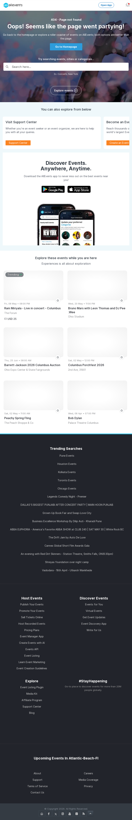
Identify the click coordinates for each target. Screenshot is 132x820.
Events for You (94, 604)
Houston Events (66, 463)
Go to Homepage (66, 46)
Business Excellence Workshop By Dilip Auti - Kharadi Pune (67, 521)
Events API (32, 649)
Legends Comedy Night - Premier (66, 496)
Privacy (88, 786)
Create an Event (119, 142)
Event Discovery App (93, 623)
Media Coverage (88, 779)
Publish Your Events (31, 604)
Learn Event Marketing (32, 662)
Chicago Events (67, 488)
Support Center (18, 142)
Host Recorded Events (31, 623)
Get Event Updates (94, 617)
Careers (88, 773)
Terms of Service (37, 786)
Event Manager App (32, 636)
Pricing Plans (31, 630)
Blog (32, 712)
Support (37, 779)
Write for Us (94, 630)
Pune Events (67, 455)
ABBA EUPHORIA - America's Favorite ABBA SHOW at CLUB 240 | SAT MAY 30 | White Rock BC (67, 529)
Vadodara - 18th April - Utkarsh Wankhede (67, 570)
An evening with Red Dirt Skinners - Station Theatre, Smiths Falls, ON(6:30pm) (67, 553)
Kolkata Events (67, 472)
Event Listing (32, 655)
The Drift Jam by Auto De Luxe (66, 537)
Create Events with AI (32, 642)
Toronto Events (67, 480)
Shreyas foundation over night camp (67, 562)
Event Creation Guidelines (32, 668)
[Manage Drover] (4, 4)
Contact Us (37, 792)
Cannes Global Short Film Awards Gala (67, 545)
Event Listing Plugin (31, 687)
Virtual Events (94, 610)
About (37, 773)
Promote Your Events (31, 610)
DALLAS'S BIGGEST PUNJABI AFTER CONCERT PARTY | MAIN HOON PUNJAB (67, 504)
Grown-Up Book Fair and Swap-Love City (67, 512)
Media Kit (31, 693)
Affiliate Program (32, 700)
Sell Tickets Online (32, 617)
